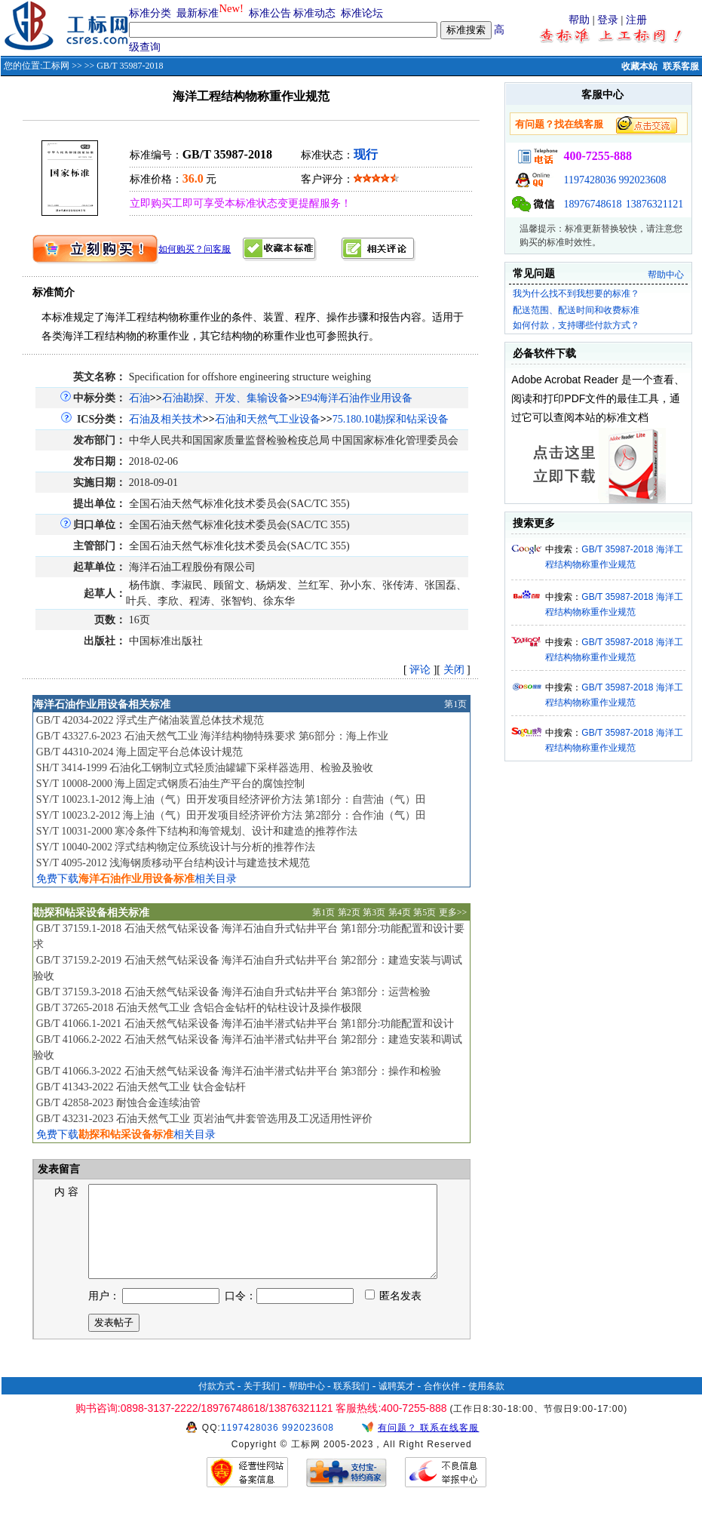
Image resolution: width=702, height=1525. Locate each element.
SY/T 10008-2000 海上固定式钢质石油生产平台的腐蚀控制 (170, 783)
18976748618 (592, 204)
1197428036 (589, 180)
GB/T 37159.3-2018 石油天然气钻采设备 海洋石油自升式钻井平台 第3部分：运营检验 (233, 992)
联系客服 (681, 66)
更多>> (453, 912)
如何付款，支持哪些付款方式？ (576, 325)
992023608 (642, 180)
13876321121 (654, 204)
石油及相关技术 (166, 419)
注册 (636, 20)
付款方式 (216, 1404)
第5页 (424, 912)
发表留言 (58, 1169)
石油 (139, 398)
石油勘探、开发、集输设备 (225, 398)
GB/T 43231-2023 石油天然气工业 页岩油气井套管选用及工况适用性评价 (204, 1118)
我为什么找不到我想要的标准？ (576, 293)
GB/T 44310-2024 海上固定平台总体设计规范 (139, 752)
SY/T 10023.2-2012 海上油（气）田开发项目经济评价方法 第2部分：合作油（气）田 (231, 815)
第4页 (399, 912)
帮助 (579, 20)
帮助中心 (666, 274)
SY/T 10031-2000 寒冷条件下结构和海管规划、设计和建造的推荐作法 (197, 831)
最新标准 (197, 13)
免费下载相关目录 (136, 878)
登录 (607, 20)
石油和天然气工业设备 (267, 419)
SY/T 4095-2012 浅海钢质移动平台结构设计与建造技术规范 (173, 863)
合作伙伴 (442, 1404)
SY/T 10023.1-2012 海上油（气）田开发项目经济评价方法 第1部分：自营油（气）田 (231, 799)
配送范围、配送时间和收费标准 (576, 310)
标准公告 (270, 13)
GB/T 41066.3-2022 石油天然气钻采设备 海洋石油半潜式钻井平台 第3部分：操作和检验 (238, 1071)
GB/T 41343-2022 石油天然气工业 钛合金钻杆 (141, 1087)
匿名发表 (393, 1314)
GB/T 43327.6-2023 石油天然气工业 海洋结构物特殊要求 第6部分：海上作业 (212, 736)
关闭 (453, 669)
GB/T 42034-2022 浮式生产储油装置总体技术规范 (150, 720)
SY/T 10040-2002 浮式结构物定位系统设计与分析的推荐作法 (176, 847)
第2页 (349, 912)
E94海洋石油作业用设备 (357, 398)
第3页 (374, 912)
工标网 (55, 65)
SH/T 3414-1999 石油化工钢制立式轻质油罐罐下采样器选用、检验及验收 (205, 767)
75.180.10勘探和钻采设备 (391, 419)
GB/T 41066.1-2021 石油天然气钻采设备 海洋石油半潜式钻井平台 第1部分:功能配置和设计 (245, 1023)
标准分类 (150, 13)
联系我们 (351, 1404)
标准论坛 (362, 13)
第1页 (455, 704)
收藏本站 (639, 66)
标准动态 (314, 13)
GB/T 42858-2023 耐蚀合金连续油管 (118, 1102)
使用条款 (486, 1404)
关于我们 (262, 1404)
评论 (420, 669)
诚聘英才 (397, 1404)
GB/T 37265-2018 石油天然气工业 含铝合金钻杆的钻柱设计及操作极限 (199, 1007)
